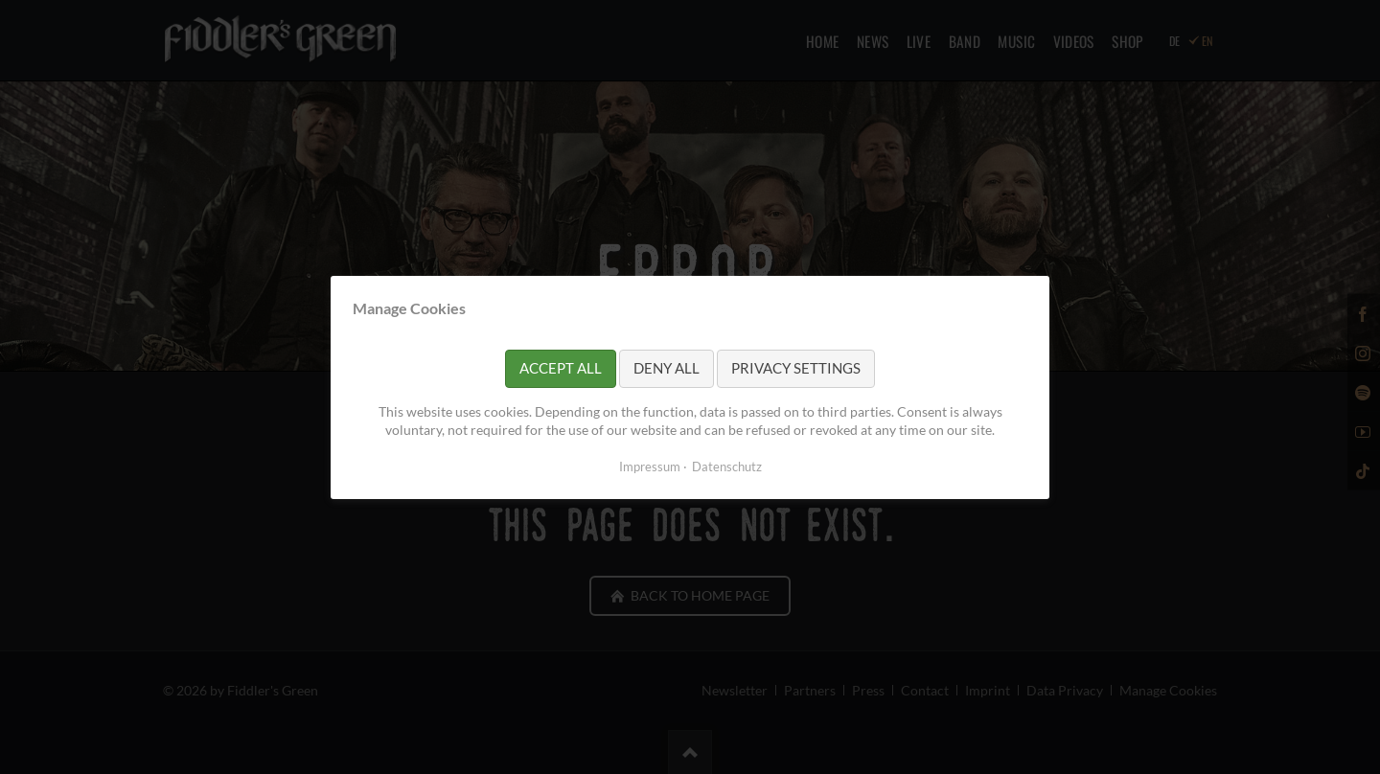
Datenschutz (727, 465)
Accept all (560, 367)
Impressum (649, 465)
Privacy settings (796, 367)
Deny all (666, 367)
